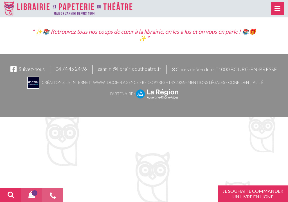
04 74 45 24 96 (71, 69)
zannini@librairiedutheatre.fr (129, 69)
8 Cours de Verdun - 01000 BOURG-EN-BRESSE (224, 69)
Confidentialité (246, 82)
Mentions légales (206, 82)
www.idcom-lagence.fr (118, 82)
